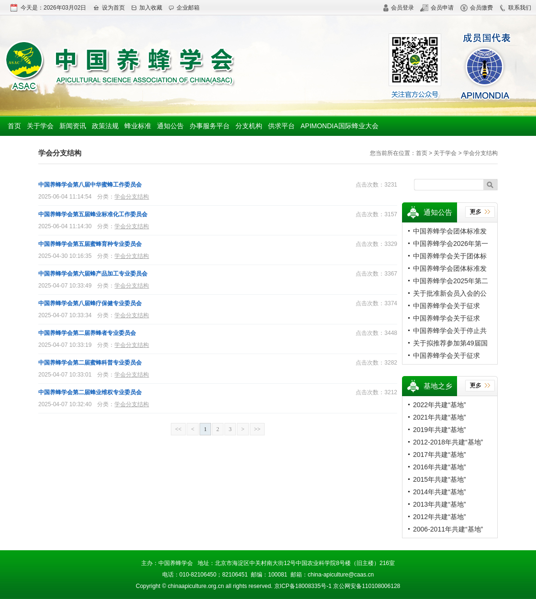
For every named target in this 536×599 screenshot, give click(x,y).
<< (178, 429)
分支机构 (248, 126)
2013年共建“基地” (439, 504)
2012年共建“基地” (439, 517)
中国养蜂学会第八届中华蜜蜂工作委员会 (90, 184)
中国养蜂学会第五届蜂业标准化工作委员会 (92, 214)
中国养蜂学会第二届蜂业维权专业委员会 (90, 392)
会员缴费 (476, 7)
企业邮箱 (184, 7)
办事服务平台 (210, 126)
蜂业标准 (137, 126)
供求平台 (281, 126)
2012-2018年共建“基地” (448, 442)
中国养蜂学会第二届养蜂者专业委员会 (87, 333)
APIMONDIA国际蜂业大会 (340, 126)
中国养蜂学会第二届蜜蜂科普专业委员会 (90, 362)
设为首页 (109, 7)
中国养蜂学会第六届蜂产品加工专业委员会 (92, 273)
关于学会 (40, 126)
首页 (14, 126)
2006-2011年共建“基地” (448, 529)
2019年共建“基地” (439, 429)
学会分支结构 (131, 196)
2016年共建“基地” (439, 467)
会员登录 (398, 7)
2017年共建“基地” (439, 454)
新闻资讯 (72, 126)
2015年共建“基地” (439, 479)
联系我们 (515, 7)
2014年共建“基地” (439, 492)
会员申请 (437, 7)
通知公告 (170, 126)
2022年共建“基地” (439, 405)
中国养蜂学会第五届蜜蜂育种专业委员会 (90, 244)
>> (257, 429)
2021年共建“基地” (439, 417)
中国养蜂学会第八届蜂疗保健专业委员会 (90, 303)
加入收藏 (146, 7)
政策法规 (105, 126)
